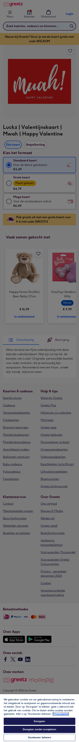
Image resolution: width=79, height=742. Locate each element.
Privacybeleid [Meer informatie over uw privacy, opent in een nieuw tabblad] (60, 714)
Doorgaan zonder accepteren (39, 729)
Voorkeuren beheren (39, 737)
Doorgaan (39, 721)
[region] (39, 718)
